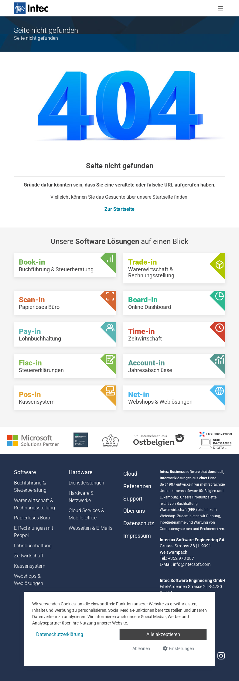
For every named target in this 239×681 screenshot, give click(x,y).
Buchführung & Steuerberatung (30, 486)
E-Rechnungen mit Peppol (33, 531)
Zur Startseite (119, 209)
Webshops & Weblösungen (28, 579)
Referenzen (137, 486)
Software (25, 472)
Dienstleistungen (86, 483)
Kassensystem (29, 566)
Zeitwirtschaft (28, 556)
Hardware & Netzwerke (81, 496)
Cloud (130, 474)
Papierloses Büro (32, 518)
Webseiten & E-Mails (90, 528)
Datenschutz (137, 523)
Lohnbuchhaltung (33, 546)
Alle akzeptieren (163, 634)
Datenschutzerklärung (59, 634)
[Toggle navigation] (220, 8)
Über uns (134, 511)
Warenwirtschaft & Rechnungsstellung (34, 504)
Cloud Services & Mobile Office (86, 514)
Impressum (137, 536)
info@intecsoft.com (191, 564)
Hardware (81, 472)
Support (132, 499)
